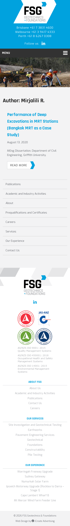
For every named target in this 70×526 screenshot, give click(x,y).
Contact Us (13, 250)
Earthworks (35, 430)
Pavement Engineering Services (35, 435)
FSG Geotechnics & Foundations (35, 11)
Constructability (35, 450)
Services (11, 231)
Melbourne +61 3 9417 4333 (35, 32)
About (9, 203)
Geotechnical (35, 440)
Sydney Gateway (35, 476)
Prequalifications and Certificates (26, 212)
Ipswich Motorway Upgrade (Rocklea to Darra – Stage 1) (35, 488)
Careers (10, 222)
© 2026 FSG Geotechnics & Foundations (35, 515)
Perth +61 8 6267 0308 (35, 36)
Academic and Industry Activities (26, 194)
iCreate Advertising (43, 521)
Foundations (35, 445)
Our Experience (15, 241)
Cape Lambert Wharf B (35, 495)
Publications (13, 184)
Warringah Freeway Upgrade (35, 471)
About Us (35, 388)
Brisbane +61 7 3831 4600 (35, 28)
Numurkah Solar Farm (35, 481)
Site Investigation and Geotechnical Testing (35, 425)
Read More (20, 165)
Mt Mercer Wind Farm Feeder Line (35, 500)
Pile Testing (35, 455)
